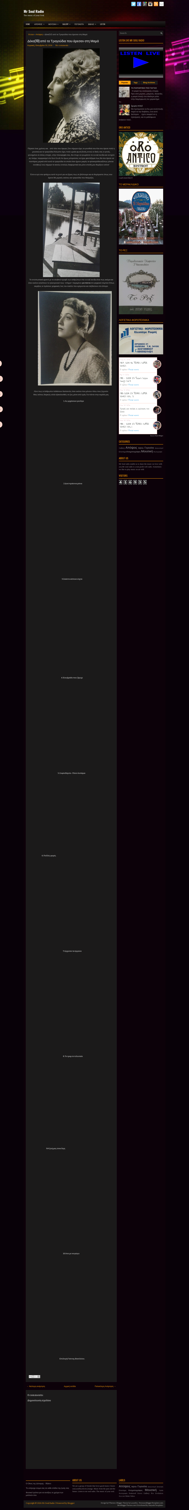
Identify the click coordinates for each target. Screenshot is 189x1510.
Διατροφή (160, 1487)
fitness (139, 1493)
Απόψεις (39, 34)
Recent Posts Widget (156, 436)
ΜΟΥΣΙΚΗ (54, 23)
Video (132, 1496)
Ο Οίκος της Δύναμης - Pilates (38, 1483)
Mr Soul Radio (34, 11)
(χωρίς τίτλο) (136, 106)
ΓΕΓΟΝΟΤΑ (79, 24)
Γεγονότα (149, 447)
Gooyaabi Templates (155, 1505)
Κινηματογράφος (134, 452)
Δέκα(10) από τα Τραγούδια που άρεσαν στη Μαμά (63, 41)
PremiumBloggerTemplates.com (151, 1503)
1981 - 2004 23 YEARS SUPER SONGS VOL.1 (134, 425)
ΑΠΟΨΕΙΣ (40, 23)
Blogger (71, 1503)
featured (132, 1493)
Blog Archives (149, 83)
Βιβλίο (141, 448)
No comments (61, 45)
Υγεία (161, 1490)
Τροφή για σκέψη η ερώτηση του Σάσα (134, 410)
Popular (124, 83)
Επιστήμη (122, 452)
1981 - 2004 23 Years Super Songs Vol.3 (134, 379)
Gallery (122, 448)
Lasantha (134, 1503)
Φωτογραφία (158, 452)
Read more (134, 369)
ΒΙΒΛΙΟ (93, 23)
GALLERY (67, 23)
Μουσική (147, 451)
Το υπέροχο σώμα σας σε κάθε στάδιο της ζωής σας (47, 1488)
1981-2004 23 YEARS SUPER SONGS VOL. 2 (133, 394)
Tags (136, 83)
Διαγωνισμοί (159, 448)
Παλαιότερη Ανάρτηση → (105, 1386)
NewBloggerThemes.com (126, 1505)
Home (28, 24)
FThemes (112, 1503)
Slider (127, 1496)
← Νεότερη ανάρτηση (36, 1386)
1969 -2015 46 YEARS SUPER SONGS (133, 364)
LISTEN (102, 24)
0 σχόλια (123, 369)
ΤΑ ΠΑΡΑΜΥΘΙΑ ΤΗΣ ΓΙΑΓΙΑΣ (144, 88)
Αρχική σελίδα (70, 1386)
